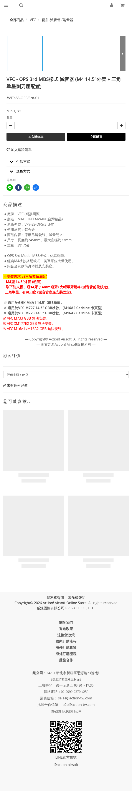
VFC (33, 19)
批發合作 (66, 660)
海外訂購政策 (66, 647)
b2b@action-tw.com (79, 704)
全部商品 (17, 19)
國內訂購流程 (66, 641)
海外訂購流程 (66, 653)
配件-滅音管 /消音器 (57, 19)
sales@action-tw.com (75, 698)
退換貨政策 (66, 635)
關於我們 (66, 622)
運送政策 (66, 628)
